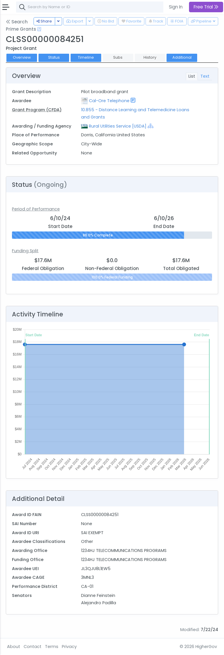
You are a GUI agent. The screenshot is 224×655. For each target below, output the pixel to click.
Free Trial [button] (206, 7)
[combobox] (103, 7)
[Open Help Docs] (39, 29)
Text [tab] (204, 76)
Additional (182, 57)
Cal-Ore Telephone (109, 101)
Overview (22, 57)
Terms (51, 646)
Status (54, 57)
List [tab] (191, 76)
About (13, 646)
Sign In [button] (176, 7)
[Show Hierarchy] (150, 125)
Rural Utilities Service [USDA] (117, 126)
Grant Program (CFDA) (37, 110)
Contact (32, 646)
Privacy (69, 646)
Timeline (86, 57)
